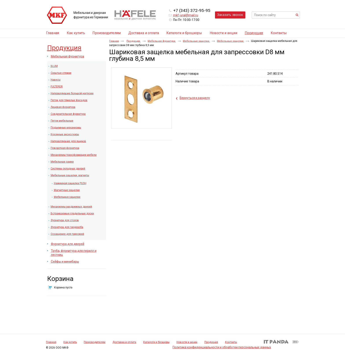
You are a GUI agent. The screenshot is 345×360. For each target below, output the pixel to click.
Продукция (254, 33)
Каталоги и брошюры (156, 342)
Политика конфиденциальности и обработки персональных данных (221, 347)
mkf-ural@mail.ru (185, 15)
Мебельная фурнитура (162, 41)
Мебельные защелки (196, 41)
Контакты (231, 342)
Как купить (70, 342)
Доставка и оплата (124, 342)
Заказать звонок (230, 15)
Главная (114, 41)
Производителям (94, 342)
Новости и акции (186, 342)
